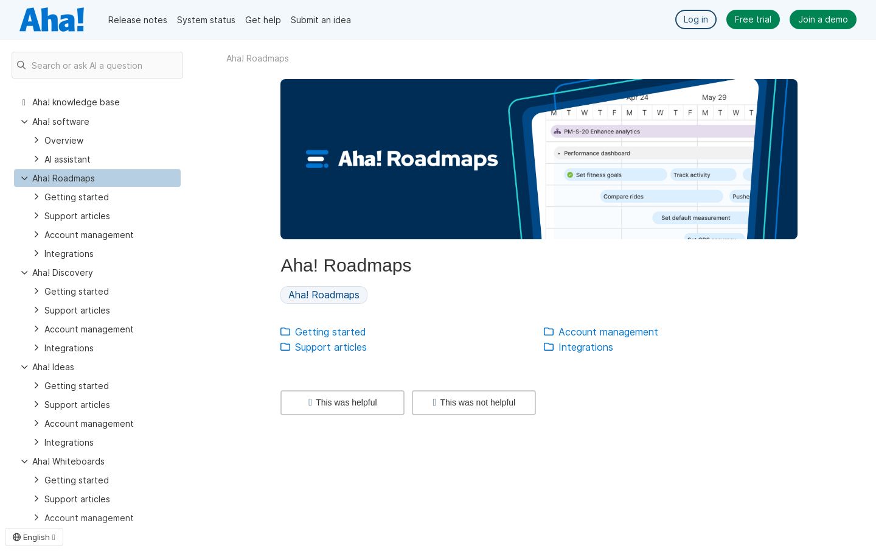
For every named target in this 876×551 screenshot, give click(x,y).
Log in (696, 19)
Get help (263, 20)
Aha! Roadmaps (63, 178)
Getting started (76, 197)
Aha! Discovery (62, 272)
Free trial (753, 19)
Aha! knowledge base (76, 102)
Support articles (77, 216)
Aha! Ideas (53, 367)
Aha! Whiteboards (68, 461)
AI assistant (67, 159)
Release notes (137, 20)
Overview (63, 140)
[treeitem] (97, 178)
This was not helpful (474, 402)
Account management (89, 235)
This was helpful (342, 402)
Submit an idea (321, 20)
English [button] (34, 537)
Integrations (69, 253)
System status (206, 20)
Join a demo (823, 19)
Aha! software (60, 121)
